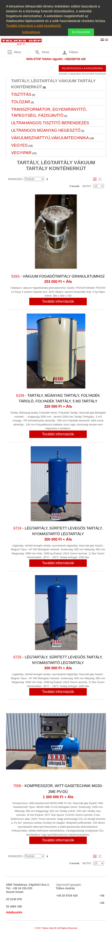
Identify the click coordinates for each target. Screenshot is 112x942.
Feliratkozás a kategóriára (82, 68)
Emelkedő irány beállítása (48, 179)
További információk (58, 301)
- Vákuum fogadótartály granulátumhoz (58, 276)
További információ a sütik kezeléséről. (33, 25)
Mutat (87, 186)
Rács (100, 179)
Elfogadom (81, 32)
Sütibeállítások (31, 32)
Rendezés (15, 179)
